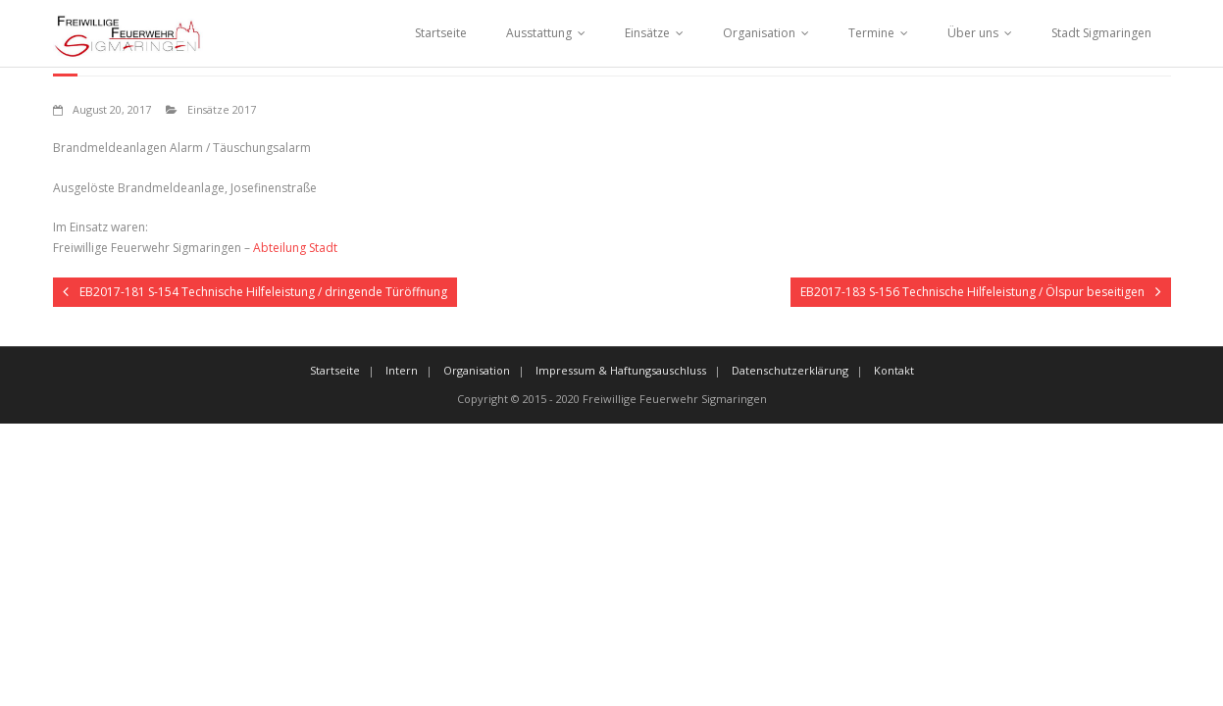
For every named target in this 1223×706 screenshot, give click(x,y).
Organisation (759, 33)
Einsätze (647, 33)
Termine (871, 33)
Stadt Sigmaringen (1101, 33)
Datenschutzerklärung (790, 370)
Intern (401, 370)
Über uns (972, 33)
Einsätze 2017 (221, 109)
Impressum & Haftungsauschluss (620, 370)
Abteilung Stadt (295, 247)
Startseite (441, 33)
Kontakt (894, 370)
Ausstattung (539, 33)
